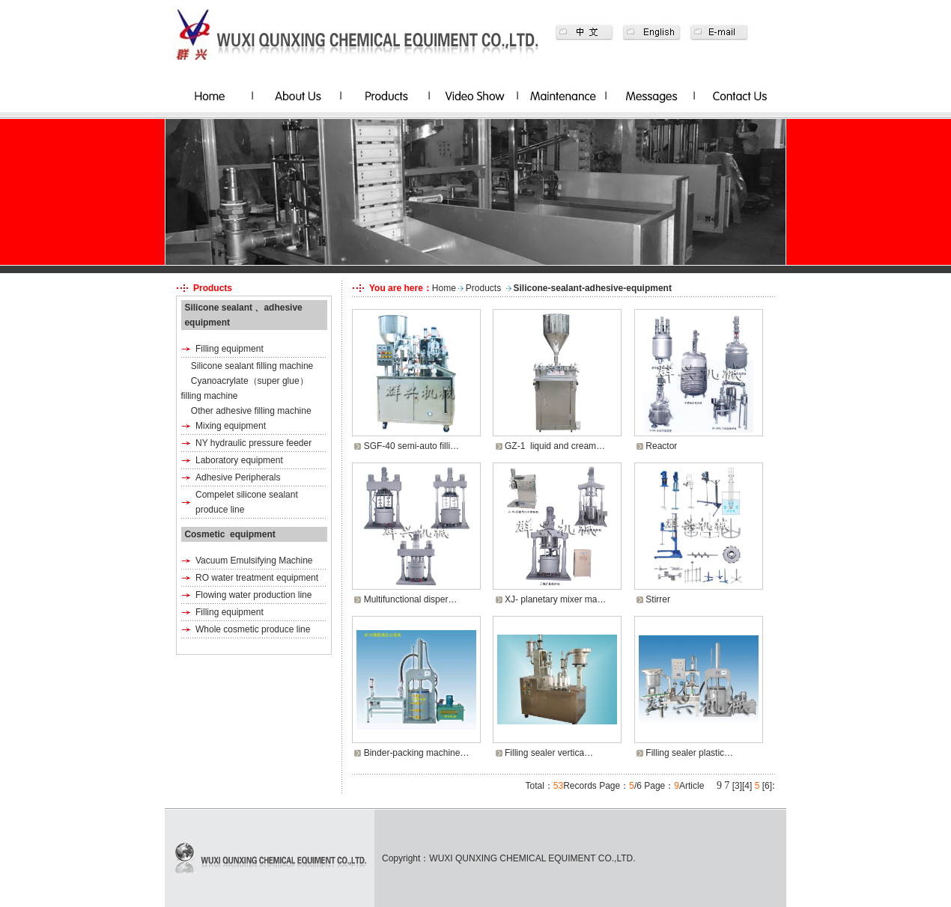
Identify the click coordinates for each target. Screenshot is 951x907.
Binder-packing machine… (417, 753)
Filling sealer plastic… (689, 753)
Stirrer (657, 599)
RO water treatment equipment (256, 577)
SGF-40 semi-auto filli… (411, 446)
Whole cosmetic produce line (252, 629)
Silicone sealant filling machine (252, 366)
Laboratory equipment (239, 460)
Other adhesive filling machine (251, 411)
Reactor (661, 446)
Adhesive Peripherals (237, 477)
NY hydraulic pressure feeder (253, 443)
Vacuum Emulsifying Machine (254, 560)
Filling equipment (229, 348)
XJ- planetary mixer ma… (555, 599)
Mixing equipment (230, 426)
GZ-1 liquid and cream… (555, 446)
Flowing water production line (253, 595)
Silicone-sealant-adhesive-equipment (593, 288)
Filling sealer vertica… (549, 753)
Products (483, 288)
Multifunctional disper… (411, 599)
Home (444, 288)
